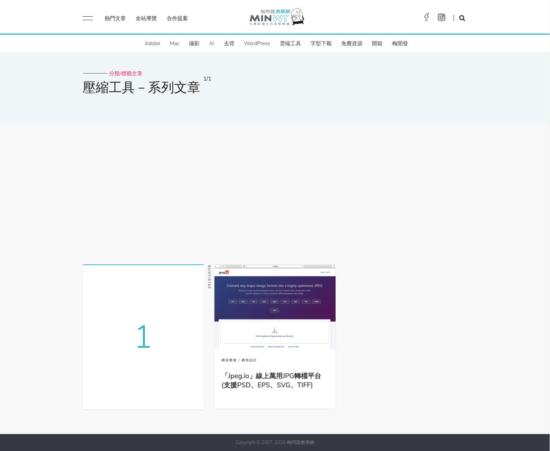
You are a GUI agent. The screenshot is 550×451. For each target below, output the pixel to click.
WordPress (257, 43)
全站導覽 (146, 18)
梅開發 (400, 43)
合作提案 (177, 18)
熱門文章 (115, 18)
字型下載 (321, 43)
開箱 (377, 43)
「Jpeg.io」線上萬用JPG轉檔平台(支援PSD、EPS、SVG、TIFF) (271, 380)
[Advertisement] (275, 191)
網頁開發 (229, 360)
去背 (229, 43)
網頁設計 (249, 360)
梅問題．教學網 (276, 18)
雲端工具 (290, 43)
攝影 (194, 43)
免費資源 (351, 43)
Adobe (152, 43)
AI (211, 43)
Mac (174, 43)
